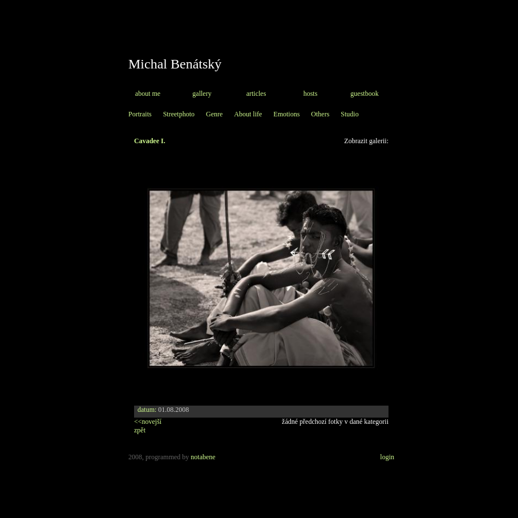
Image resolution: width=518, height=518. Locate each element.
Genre (214, 114)
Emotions (286, 114)
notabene (203, 457)
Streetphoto (179, 114)
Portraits (140, 114)
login (387, 457)
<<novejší (147, 422)
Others (320, 114)
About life (248, 114)
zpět (139, 430)
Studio (349, 114)
